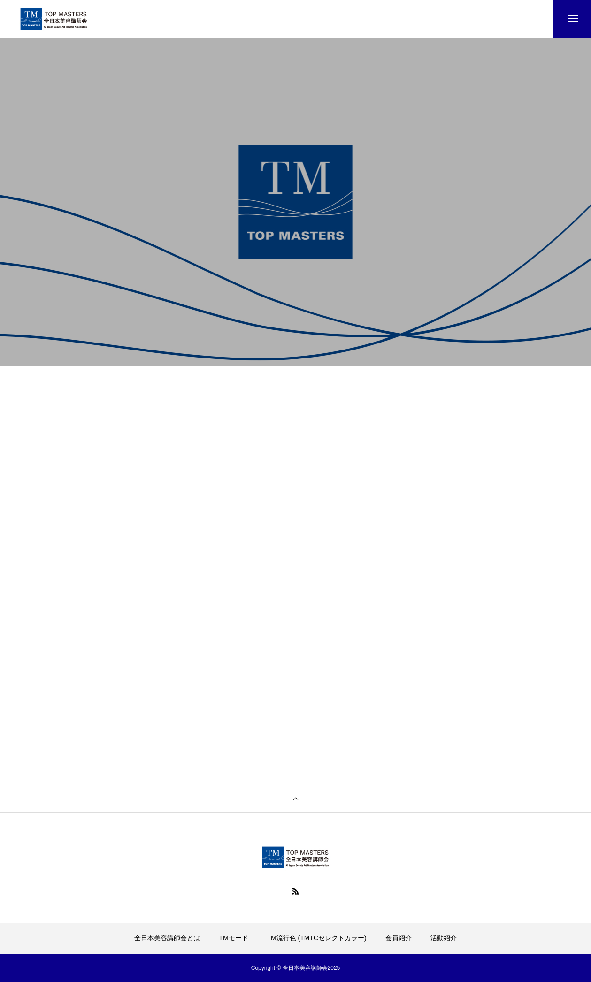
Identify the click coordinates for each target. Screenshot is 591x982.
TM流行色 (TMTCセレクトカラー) (316, 938)
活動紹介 (443, 938)
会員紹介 (398, 938)
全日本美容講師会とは (167, 938)
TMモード (233, 938)
